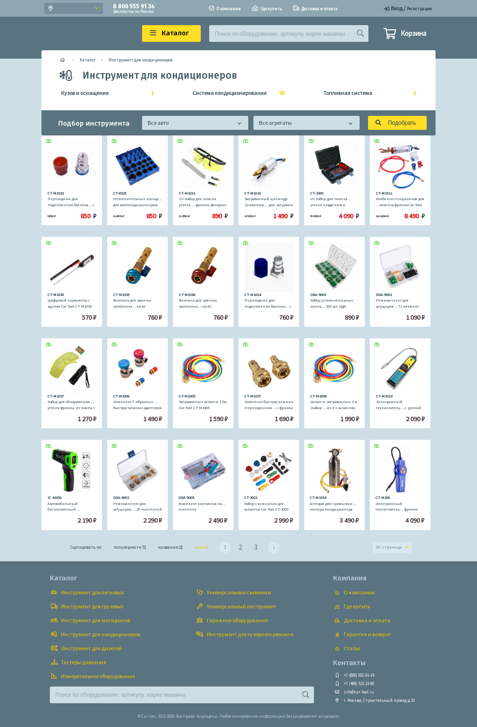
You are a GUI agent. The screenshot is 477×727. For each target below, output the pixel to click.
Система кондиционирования (235, 93)
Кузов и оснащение (104, 93)
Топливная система (366, 93)
